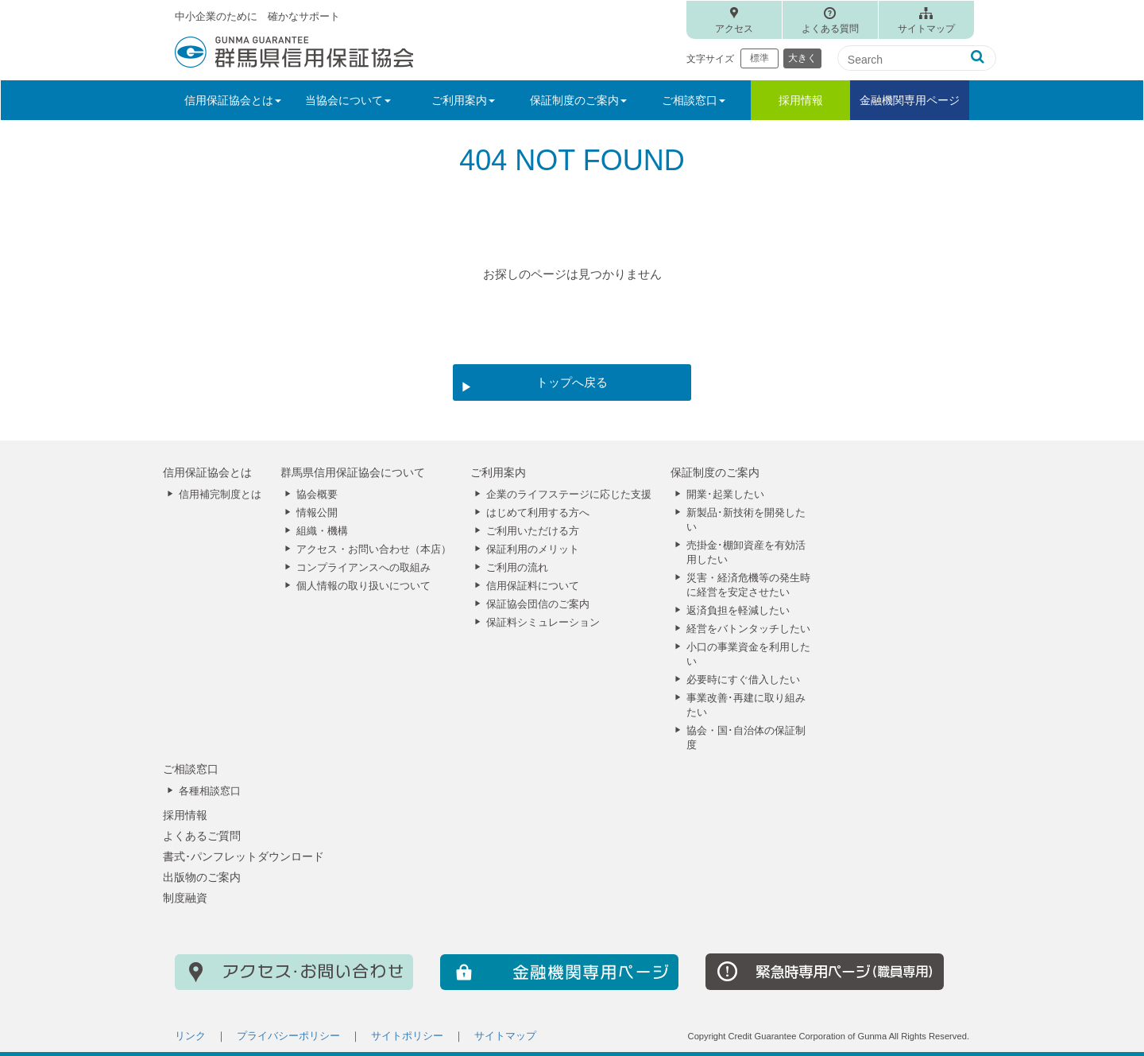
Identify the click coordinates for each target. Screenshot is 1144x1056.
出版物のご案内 (202, 877)
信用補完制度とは (220, 494)
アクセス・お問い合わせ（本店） (373, 549)
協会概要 (317, 494)
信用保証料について (532, 586)
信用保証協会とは (207, 472)
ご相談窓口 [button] (693, 100)
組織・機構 (322, 531)
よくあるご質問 (202, 835)
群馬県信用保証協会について (352, 472)
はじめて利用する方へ (537, 512)
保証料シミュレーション (543, 622)
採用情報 (801, 100)
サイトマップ (926, 28)
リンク (190, 1036)
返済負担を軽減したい (738, 610)
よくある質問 (830, 28)
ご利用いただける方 (532, 531)
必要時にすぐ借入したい (743, 679)
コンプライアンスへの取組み (363, 567)
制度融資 (185, 897)
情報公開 (317, 512)
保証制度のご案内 (715, 472)
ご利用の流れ (517, 567)
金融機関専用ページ (910, 100)
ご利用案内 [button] (463, 100)
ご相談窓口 (190, 769)
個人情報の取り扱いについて (363, 586)
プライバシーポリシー (288, 1036)
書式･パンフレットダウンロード (243, 856)
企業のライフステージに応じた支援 (568, 494)
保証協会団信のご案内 (537, 604)
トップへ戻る (572, 382)
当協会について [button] (348, 100)
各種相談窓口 (210, 791)
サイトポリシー (407, 1036)
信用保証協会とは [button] (232, 100)
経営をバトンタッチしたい (748, 629)
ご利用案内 (498, 472)
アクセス (734, 28)
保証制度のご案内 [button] (578, 100)
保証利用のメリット (532, 549)
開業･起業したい (725, 494)
